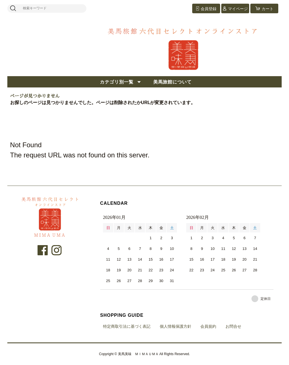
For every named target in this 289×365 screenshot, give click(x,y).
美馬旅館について (172, 82)
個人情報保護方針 (175, 326)
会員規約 (208, 326)
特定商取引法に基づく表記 (126, 326)
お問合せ (233, 326)
